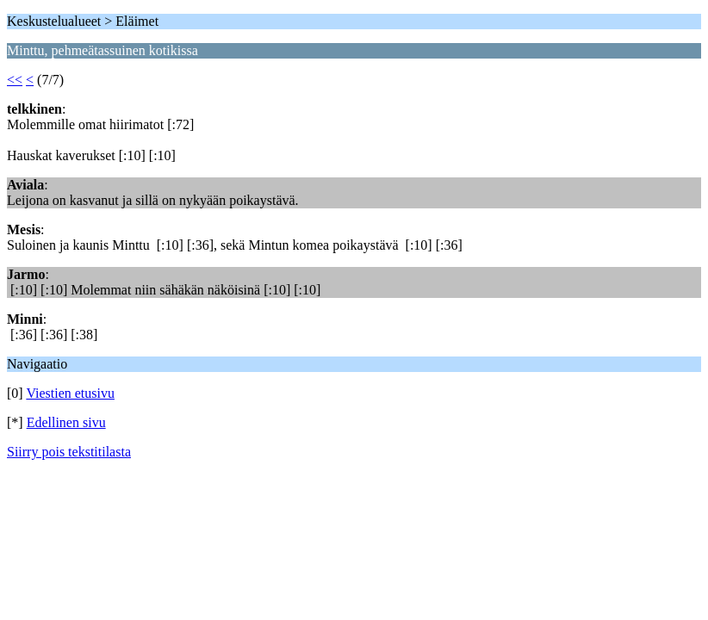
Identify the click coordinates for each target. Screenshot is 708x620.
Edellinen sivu (66, 422)
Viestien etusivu (70, 393)
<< (14, 79)
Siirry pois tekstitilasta (69, 451)
